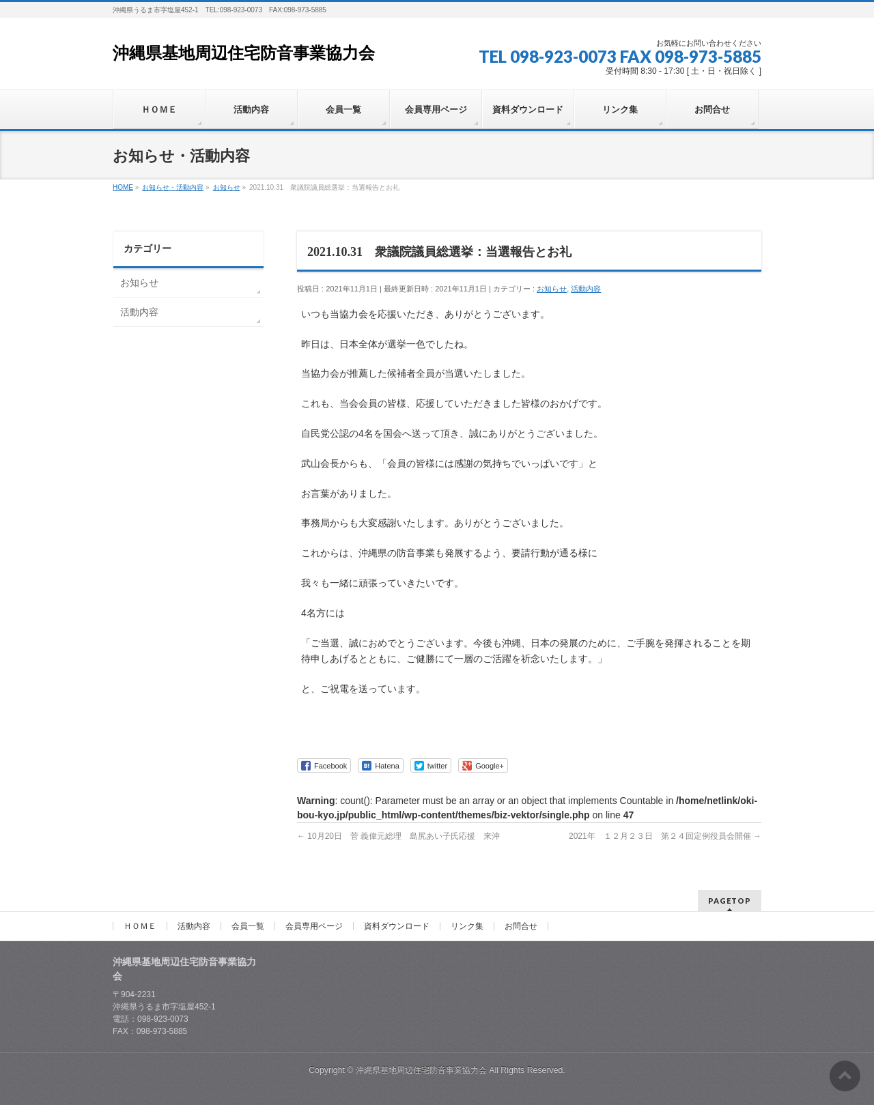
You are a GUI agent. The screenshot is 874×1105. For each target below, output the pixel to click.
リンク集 (467, 926)
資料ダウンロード (396, 926)
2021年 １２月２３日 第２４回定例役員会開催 (665, 836)
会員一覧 (247, 926)
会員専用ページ (314, 926)
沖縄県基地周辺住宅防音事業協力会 (244, 53)
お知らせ (552, 289)
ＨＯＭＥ (140, 926)
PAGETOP (729, 900)
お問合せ (521, 926)
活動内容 (586, 289)
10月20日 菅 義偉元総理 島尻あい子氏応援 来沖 (398, 836)
